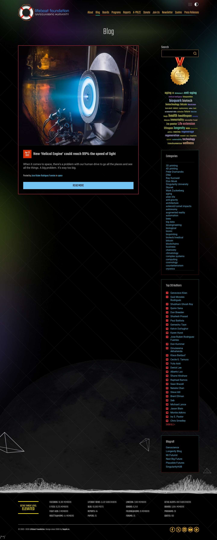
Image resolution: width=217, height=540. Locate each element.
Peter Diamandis (175, 171)
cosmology (172, 262)
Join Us (156, 12)
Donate (146, 12)
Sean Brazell (177, 384)
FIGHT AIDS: (54, 511)
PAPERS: (91, 516)
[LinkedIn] (184, 529)
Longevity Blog (174, 451)
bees (168, 218)
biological (171, 228)
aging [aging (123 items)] (168, 93)
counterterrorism (174, 265)
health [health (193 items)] (172, 116)
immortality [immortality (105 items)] (177, 120)
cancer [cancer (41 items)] (175, 108)
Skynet (169, 187)
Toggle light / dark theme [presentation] (196, 4)
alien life (170, 196)
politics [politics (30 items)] (170, 132)
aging (169, 193)
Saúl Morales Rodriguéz (177, 299)
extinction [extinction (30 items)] (180, 112)
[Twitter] (178, 529)
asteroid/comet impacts (178, 206)
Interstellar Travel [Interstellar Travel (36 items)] (191, 120)
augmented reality (175, 212)
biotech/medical (174, 237)
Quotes (178, 12)
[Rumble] (196, 529)
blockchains (172, 243)
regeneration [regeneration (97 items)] (172, 135)
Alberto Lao (176, 371)
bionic (169, 231)
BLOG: (90, 507)
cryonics (170, 268)
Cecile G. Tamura (179, 359)
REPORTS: (92, 511)
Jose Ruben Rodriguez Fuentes (43, 176)
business (170, 246)
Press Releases (191, 12)
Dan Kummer (177, 344)
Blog (98, 12)
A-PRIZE (137, 12)
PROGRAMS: (169, 511)
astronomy (171, 209)
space (60, 176)
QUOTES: (168, 516)
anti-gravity (172, 199)
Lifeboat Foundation (37, 529)
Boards (105, 12)
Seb (172, 400)
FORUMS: (129, 516)
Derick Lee (175, 367)
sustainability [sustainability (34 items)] (177, 140)
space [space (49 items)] (169, 139)
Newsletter (167, 12)
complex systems (175, 256)
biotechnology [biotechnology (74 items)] (172, 104)
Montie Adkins (178, 412)
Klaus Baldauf (178, 355)
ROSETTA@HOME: (57, 516)
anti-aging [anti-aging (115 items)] (190, 93)
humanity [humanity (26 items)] (195, 116)
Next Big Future (174, 458)
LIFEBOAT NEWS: (94, 502)
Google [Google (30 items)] (166, 116)
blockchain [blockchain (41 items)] (192, 105)
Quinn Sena (176, 308)
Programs (116, 12)
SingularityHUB (174, 466)
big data (170, 221)
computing (171, 259)
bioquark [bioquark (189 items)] (175, 101)
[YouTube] (190, 529)
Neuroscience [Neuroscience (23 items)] (194, 129)
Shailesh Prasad (179, 316)
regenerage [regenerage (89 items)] (187, 131)
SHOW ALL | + (170, 425)
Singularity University (177, 184)
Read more (78, 185)
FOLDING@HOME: (133, 511)
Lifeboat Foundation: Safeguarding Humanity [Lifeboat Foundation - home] (43, 12)
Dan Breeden (177, 312)
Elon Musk (171, 181)
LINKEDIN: (130, 502)
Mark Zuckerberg (175, 190)
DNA (168, 174)
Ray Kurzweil (173, 178)
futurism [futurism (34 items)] (194, 112)
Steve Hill (175, 392)
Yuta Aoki (175, 363)
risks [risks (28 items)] (187, 136)
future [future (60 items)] (187, 111)
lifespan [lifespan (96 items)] (168, 128)
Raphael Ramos (178, 380)
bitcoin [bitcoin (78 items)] (183, 104)
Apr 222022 (27, 154)
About (90, 12)
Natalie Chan (177, 388)
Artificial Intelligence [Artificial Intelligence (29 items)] (175, 97)
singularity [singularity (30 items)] (193, 136)
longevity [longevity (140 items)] (179, 128)
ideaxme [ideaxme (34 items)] (167, 120)
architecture (172, 203)
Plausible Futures (175, 462)
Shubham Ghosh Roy (181, 304)
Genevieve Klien (178, 292)
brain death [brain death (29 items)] (168, 108)
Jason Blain (176, 408)
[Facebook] (172, 529)
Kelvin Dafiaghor (179, 328)
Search (195, 53)
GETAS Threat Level (28, 508)
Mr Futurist (172, 455)
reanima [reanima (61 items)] (177, 131)
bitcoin (169, 240)
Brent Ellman (177, 396)
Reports (127, 12)
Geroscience (172, 447)
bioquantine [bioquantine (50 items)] (188, 96)
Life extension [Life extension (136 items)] (186, 124)
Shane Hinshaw (178, 375)
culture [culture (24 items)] (190, 108)
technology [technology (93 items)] (188, 139)
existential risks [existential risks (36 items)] (170, 112)
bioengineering (174, 225)
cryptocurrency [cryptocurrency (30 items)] (183, 108)
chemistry (171, 250)
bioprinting (171, 234)
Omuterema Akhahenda (176, 350)
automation (172, 215)
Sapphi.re (65, 529)
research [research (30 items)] (183, 136)
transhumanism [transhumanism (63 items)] (175, 143)
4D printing (172, 168)
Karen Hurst (176, 332)
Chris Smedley (178, 420)
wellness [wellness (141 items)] (188, 143)
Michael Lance (178, 404)
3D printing (172, 165)
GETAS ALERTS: (170, 502)
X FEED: (53, 507)
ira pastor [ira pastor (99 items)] (171, 124)
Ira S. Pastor (176, 416)
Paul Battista (177, 320)
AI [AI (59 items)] (173, 93)
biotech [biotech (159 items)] (187, 101)
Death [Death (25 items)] (194, 108)
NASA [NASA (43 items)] (188, 128)
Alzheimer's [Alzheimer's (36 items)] (179, 93)
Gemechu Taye (178, 324)
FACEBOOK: (54, 502)
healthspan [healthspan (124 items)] (185, 116)
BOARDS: (168, 507)
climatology (172, 253)
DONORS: (129, 507)
